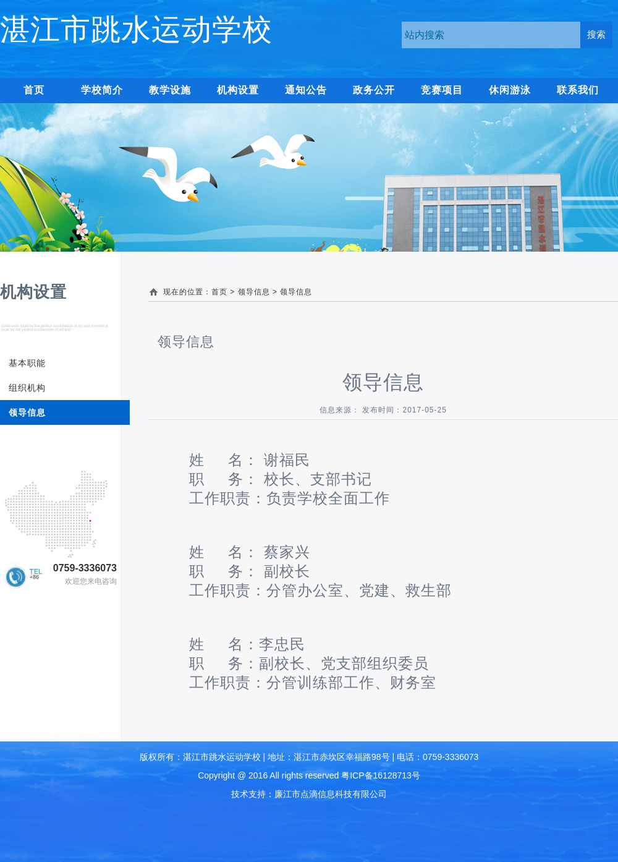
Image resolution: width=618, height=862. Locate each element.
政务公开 (374, 90)
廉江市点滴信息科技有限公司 (330, 794)
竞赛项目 (442, 90)
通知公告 (306, 90)
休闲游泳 (510, 90)
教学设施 (170, 90)
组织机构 (27, 388)
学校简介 (102, 90)
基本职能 (27, 363)
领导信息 (27, 412)
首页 (219, 292)
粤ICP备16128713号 (380, 775)
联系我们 (578, 90)
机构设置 (238, 90)
